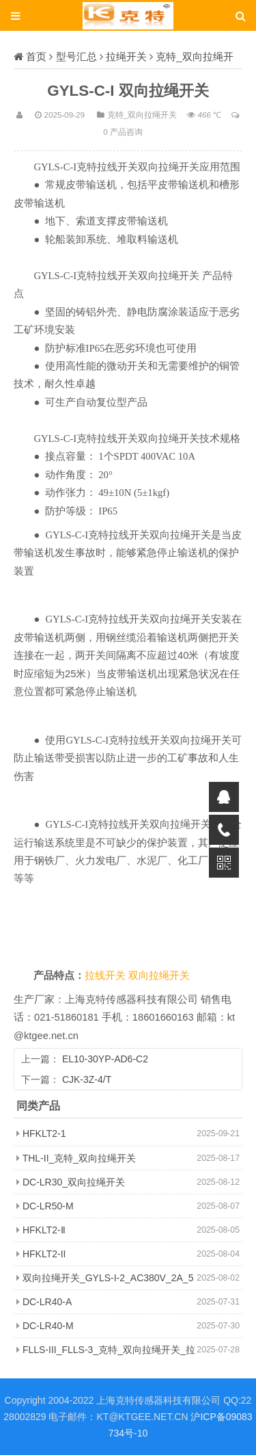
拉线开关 (106, 975)
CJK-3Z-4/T (86, 1079)
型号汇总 (76, 56)
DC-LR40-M (48, 1325)
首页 (36, 56)
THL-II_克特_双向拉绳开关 (79, 1158)
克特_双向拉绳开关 (142, 114)
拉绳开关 (126, 56)
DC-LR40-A (47, 1301)
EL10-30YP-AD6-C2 (105, 1058)
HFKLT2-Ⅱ (44, 1229)
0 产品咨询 (123, 131)
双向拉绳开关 (159, 975)
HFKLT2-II (44, 1253)
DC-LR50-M (48, 1206)
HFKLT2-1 (44, 1133)
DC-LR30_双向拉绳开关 (74, 1182)
